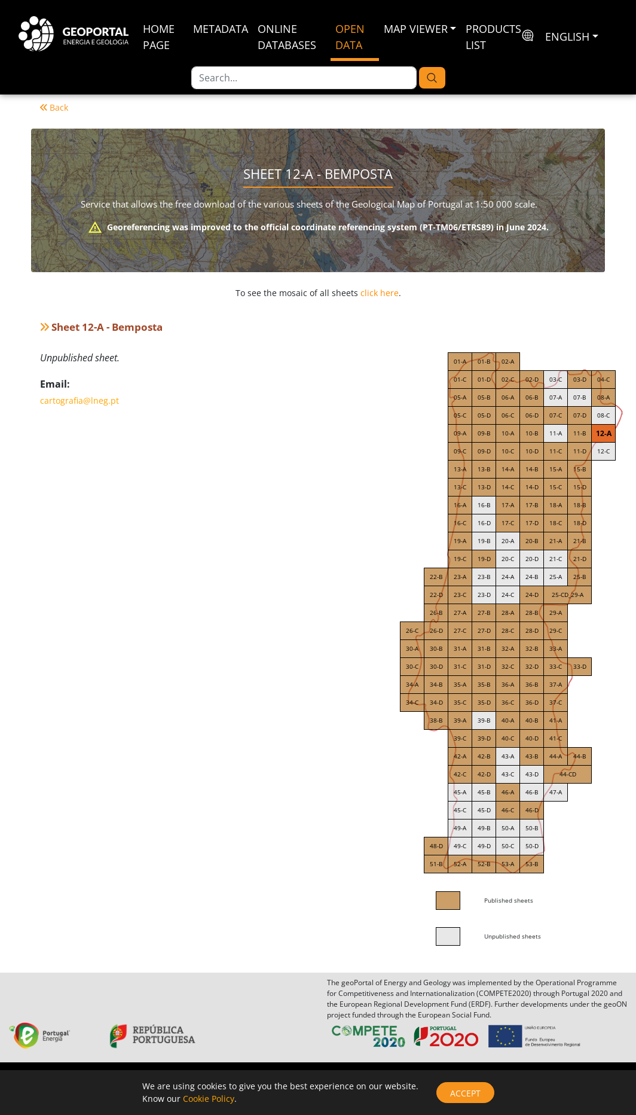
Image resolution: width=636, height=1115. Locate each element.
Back (54, 107)
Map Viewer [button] (416, 29)
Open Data (350, 37)
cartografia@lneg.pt (79, 400)
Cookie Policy (208, 1098)
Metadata (220, 29)
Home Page (159, 37)
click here (379, 292)
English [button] (567, 36)
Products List (493, 37)
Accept (465, 1093)
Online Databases (287, 37)
